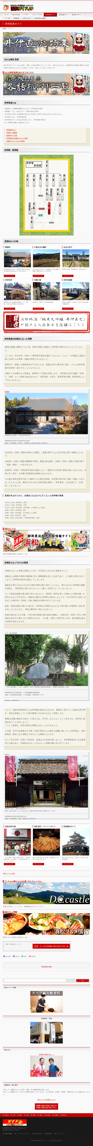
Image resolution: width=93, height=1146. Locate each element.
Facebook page (46, 966)
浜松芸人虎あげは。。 (46, 1054)
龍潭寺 (7, 247)
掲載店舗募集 (9, 1133)
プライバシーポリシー (23, 1133)
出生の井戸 (68, 247)
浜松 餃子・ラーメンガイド (44, 826)
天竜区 (56, 1115)
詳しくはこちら (10, 275)
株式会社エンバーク (44, 1140)
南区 (41, 1115)
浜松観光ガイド (70, 826)
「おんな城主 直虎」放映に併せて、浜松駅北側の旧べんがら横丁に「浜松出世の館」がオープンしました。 (17, 859)
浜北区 (48, 1115)
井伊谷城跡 (68, 280)
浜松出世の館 (10, 826)
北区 (27, 1115)
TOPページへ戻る (9, 873)
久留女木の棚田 (40, 247)
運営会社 (49, 1133)
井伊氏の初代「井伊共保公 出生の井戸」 (74, 269)
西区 (34, 1115)
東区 (21, 1115)
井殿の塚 (37, 280)
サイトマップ (60, 1133)
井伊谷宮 (8, 280)
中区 (14, 1115)
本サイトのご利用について (46, 1100)
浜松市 (7, 1115)
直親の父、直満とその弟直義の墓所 (43, 302)
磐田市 (64, 1115)
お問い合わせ (38, 1133)
